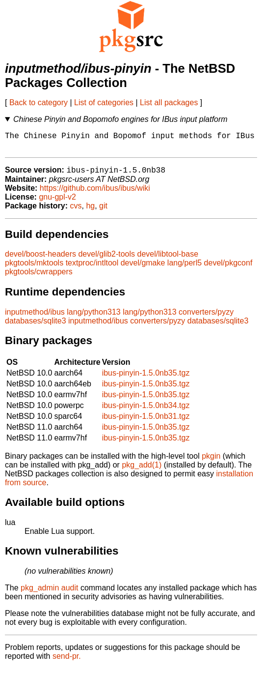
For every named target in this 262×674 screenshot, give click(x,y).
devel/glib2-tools (106, 259)
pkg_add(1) (141, 470)
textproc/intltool (92, 268)
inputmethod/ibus (35, 317)
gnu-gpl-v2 (57, 202)
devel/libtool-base (168, 259)
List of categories (103, 102)
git (103, 211)
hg (90, 211)
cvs (76, 211)
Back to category (38, 102)
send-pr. (66, 661)
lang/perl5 (184, 268)
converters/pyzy (206, 317)
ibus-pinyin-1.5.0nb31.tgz (146, 421)
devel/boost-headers (40, 259)
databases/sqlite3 (35, 326)
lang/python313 (93, 317)
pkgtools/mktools (34, 268)
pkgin (211, 461)
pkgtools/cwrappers (39, 277)
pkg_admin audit (49, 593)
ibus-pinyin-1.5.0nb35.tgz (146, 378)
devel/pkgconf (228, 268)
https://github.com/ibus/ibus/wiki (95, 193)
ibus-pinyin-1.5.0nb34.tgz (146, 411)
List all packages (169, 102)
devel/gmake (143, 268)
